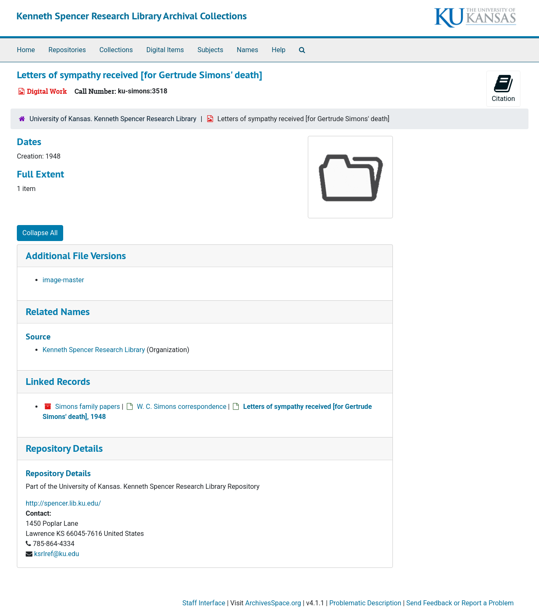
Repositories (67, 50)
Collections (116, 50)
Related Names (58, 311)
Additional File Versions (76, 255)
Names (247, 50)
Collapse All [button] (40, 233)
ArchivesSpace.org (273, 603)
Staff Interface (203, 603)
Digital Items (165, 50)
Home (26, 50)
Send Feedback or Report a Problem (460, 603)
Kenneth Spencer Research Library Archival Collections (131, 15)
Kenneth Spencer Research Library (94, 350)
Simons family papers (87, 407)
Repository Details (64, 448)
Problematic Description (365, 603)
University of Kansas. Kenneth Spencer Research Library (112, 119)
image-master (63, 280)
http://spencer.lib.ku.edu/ (63, 503)
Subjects (210, 50)
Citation (503, 88)
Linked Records (58, 381)
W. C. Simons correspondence (182, 407)
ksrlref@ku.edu (56, 554)
